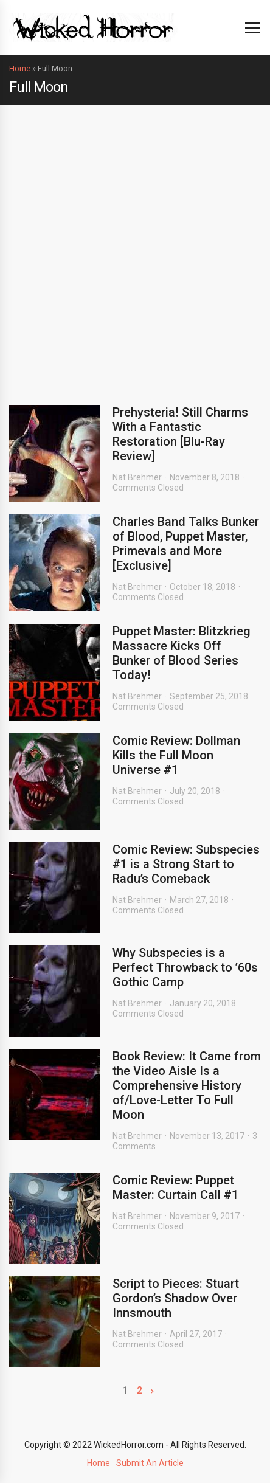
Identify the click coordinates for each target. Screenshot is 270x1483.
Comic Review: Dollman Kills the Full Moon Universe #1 (176, 755)
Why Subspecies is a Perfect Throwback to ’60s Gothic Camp (185, 967)
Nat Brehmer (137, 477)
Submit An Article (150, 1463)
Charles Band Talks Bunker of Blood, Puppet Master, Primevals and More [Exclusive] (185, 543)
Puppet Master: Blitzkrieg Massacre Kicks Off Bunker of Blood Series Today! (181, 653)
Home (19, 68)
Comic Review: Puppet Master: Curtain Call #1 (175, 1187)
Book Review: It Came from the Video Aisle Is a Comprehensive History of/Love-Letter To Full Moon (186, 1085)
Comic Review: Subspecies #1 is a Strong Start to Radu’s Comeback (186, 864)
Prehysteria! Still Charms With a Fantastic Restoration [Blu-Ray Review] (180, 434)
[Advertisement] (135, 246)
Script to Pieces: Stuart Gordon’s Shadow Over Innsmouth (175, 1298)
